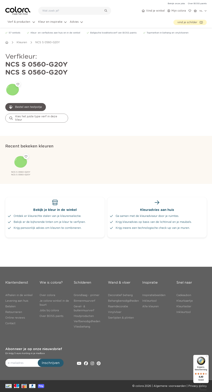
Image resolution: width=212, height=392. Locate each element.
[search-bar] (72, 11)
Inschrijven (51, 363)
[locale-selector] (203, 10)
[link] (176, 3)
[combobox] (74, 11)
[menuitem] (21, 24)
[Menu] (207, 357)
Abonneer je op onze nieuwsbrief (33, 349)
